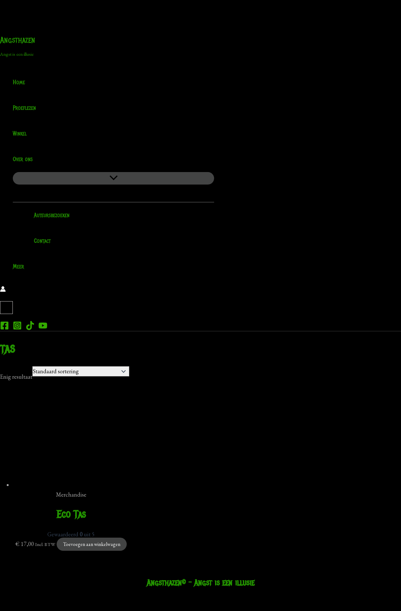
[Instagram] (17, 328)
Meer (18, 266)
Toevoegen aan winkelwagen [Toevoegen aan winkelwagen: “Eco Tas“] (91, 544)
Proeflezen (24, 107)
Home (19, 82)
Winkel (20, 133)
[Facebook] (4, 328)
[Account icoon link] (3, 290)
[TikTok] (30, 328)
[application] (37, 159)
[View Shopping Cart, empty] (6, 307)
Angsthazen (17, 40)
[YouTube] (42, 328)
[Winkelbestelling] (80, 371)
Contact (38, 240)
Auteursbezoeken (47, 215)
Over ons (27, 159)
